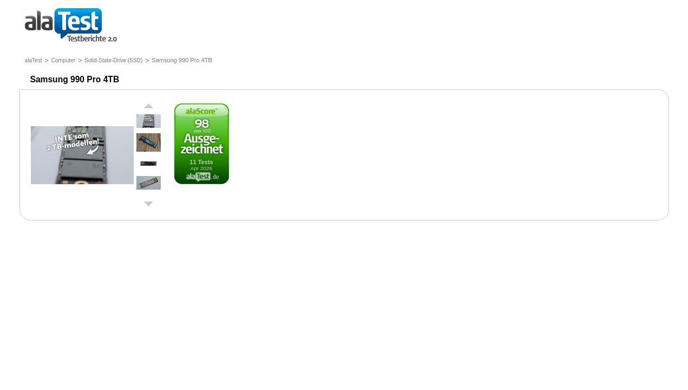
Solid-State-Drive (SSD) (113, 60)
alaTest (33, 60)
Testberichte (71, 25)
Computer (63, 60)
